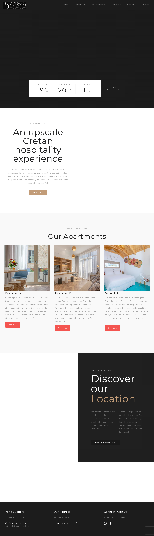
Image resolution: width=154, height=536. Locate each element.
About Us (80, 5)
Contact (146, 5)
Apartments (98, 5)
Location (116, 5)
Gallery (131, 5)
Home (65, 5)
